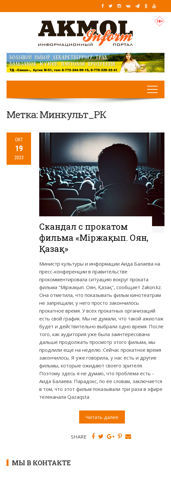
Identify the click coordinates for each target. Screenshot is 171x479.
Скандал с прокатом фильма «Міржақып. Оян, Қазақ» (93, 237)
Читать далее (102, 417)
